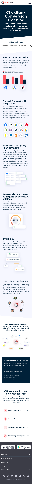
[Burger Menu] (30, 3)
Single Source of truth (13, 410)
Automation (10, 419)
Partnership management (15, 435)
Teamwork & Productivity (14, 427)
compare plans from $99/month (13, 371)
